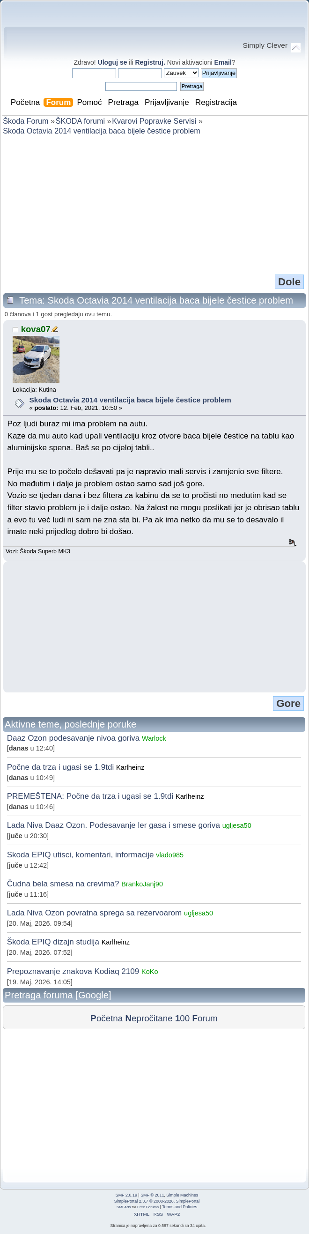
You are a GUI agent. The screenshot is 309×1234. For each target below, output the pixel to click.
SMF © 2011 (152, 1195)
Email (223, 62)
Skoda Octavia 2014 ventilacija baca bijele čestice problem (130, 400)
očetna (106, 1018)
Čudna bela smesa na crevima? (64, 883)
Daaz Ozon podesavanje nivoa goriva (73, 738)
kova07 (36, 329)
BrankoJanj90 (142, 884)
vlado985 (170, 855)
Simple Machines (182, 1195)
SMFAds (124, 1207)
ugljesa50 (236, 825)
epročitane (148, 1018)
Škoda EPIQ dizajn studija (53, 941)
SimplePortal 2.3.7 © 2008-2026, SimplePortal (157, 1201)
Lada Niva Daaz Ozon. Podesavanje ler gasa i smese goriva (113, 825)
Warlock (154, 738)
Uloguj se (112, 62)
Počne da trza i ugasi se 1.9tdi (60, 767)
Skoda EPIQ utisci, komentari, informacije (80, 854)
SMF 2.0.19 (126, 1195)
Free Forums (148, 1207)
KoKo (149, 971)
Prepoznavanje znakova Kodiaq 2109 (73, 971)
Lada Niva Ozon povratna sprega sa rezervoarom (94, 912)
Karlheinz (130, 767)
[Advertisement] (154, 204)
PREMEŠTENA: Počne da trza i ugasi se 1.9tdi (90, 796)
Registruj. (151, 62)
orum (204, 1018)
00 (182, 1018)
